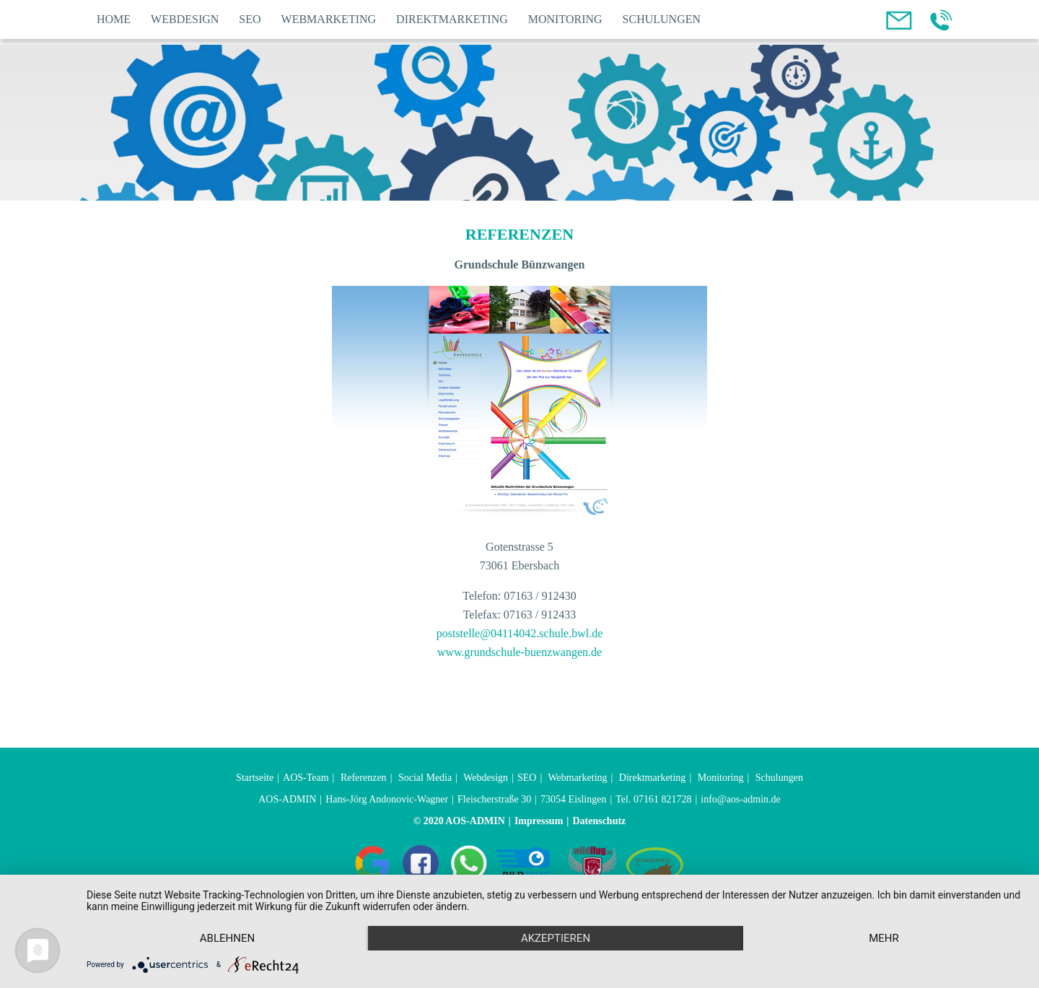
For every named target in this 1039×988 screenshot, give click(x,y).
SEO (249, 19)
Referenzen (364, 777)
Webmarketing (329, 19)
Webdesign (185, 19)
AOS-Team (306, 777)
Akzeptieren (555, 938)
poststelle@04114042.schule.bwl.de (520, 633)
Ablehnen (227, 938)
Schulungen (662, 19)
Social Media (425, 777)
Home (114, 19)
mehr (884, 938)
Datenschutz (599, 821)
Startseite (254, 777)
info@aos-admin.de (740, 799)
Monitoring (565, 19)
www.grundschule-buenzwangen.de (519, 652)
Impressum (538, 821)
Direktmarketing (452, 19)
